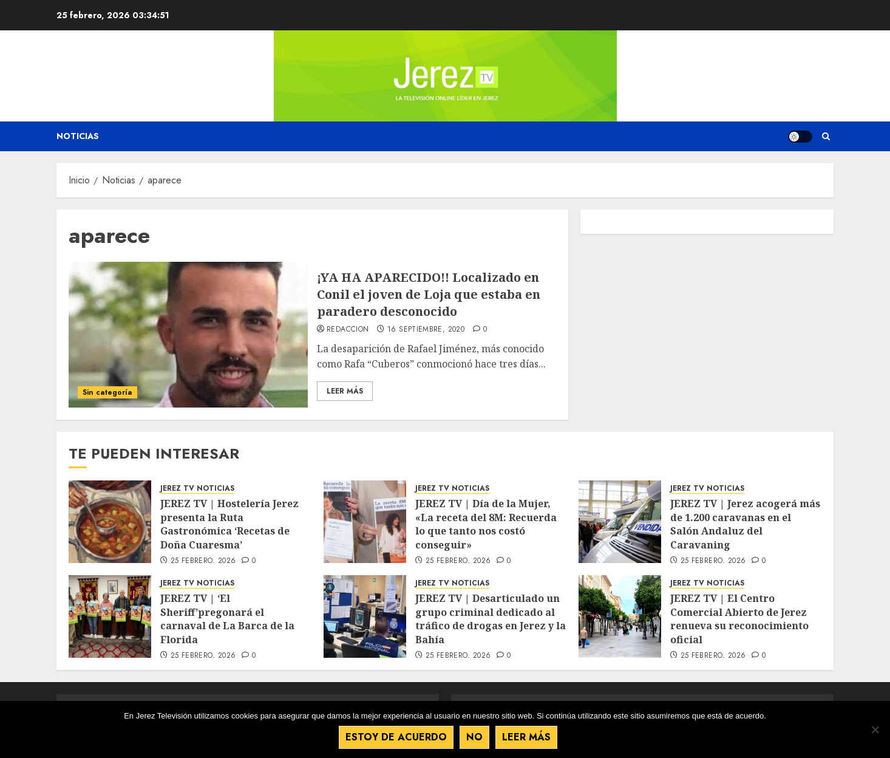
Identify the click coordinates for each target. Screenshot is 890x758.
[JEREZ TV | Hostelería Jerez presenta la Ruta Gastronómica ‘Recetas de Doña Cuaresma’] (110, 521)
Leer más (526, 737)
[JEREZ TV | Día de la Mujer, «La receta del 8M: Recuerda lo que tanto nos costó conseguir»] (365, 521)
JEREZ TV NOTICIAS (197, 488)
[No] (875, 729)
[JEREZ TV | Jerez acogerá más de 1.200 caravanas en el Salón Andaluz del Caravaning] (620, 521)
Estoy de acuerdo (396, 737)
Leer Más (345, 391)
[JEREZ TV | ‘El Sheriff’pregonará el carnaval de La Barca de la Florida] (110, 616)
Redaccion (348, 330)
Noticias (77, 136)
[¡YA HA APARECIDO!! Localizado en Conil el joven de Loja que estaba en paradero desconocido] (188, 335)
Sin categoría (107, 392)
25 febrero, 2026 (203, 561)
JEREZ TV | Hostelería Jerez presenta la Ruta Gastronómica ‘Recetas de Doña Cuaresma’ (229, 524)
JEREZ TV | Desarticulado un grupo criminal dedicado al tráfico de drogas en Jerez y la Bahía (490, 619)
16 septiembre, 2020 (425, 330)
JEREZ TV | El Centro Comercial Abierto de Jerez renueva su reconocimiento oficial (739, 619)
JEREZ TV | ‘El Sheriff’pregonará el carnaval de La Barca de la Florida (227, 619)
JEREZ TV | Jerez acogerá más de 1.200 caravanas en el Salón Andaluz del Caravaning (745, 524)
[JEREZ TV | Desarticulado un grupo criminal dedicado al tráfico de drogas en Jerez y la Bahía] (365, 616)
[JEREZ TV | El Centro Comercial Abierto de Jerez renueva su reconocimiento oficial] (620, 616)
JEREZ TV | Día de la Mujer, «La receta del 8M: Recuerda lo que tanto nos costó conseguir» (486, 524)
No (474, 737)
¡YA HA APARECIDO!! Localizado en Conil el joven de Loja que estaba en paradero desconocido (428, 294)
